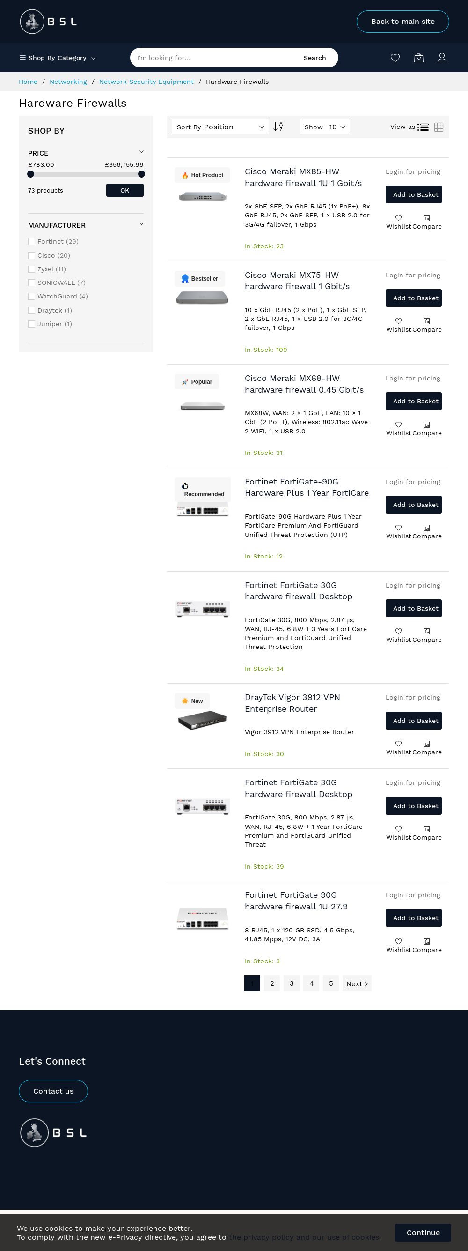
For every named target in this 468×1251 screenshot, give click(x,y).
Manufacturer (57, 225)
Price (38, 153)
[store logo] (49, 21)
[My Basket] (419, 57)
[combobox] (234, 57)
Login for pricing (413, 171)
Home (29, 81)
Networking (69, 81)
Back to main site (403, 21)
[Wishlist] (395, 57)
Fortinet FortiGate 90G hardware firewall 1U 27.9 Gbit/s (296, 906)
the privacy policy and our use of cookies (304, 1237)
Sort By (189, 127)
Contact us (53, 1091)
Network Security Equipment (147, 81)
